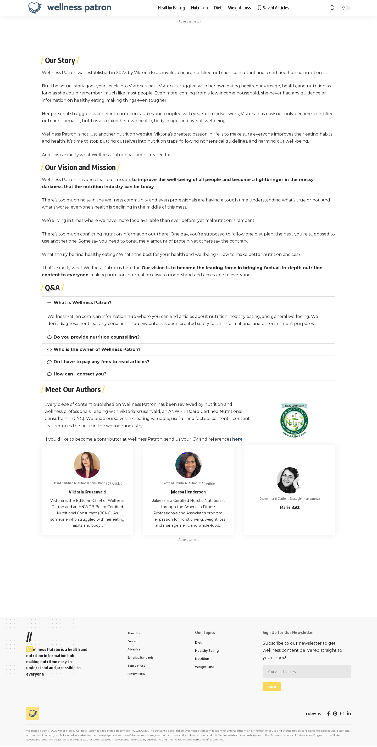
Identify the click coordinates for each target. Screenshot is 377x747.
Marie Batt (290, 507)
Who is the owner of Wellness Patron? (97, 349)
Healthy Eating (207, 651)
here (237, 439)
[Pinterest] (335, 715)
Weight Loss (205, 668)
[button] (188, 303)
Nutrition (202, 659)
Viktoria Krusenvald (87, 492)
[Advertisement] (188, 37)
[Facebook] (328, 715)
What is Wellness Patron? (82, 302)
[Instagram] (342, 715)
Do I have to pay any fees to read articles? (101, 361)
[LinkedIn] (349, 715)
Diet (198, 643)
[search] (332, 7)
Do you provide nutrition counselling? (97, 337)
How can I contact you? (80, 374)
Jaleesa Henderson (188, 492)
